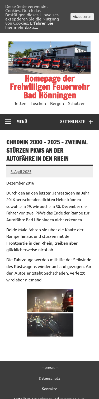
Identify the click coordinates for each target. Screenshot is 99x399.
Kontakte (49, 388)
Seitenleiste (72, 121)
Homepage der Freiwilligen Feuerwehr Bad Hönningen (49, 86)
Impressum (49, 367)
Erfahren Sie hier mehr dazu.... (29, 25)
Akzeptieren (82, 17)
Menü (21, 121)
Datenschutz (49, 378)
